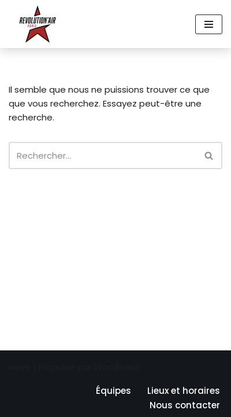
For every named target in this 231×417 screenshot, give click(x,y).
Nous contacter (185, 405)
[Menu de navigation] (208, 24)
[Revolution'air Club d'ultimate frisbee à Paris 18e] (37, 24)
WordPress (117, 367)
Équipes (113, 391)
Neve (20, 367)
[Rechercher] (102, 155)
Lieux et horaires (183, 391)
